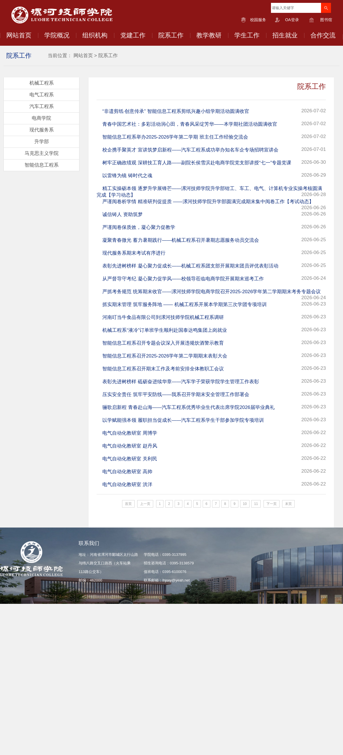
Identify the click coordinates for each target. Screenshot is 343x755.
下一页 (271, 504)
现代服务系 (41, 130)
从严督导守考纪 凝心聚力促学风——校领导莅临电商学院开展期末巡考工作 (183, 278)
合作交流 (323, 35)
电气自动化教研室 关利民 (129, 459)
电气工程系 (41, 94)
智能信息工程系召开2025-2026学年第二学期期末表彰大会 (164, 356)
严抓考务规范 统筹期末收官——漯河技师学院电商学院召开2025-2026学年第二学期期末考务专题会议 (211, 291)
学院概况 (56, 35)
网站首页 (18, 35)
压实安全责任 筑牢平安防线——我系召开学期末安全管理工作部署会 (175, 394)
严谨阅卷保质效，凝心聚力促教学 (138, 227)
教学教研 (209, 35)
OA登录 (292, 19)
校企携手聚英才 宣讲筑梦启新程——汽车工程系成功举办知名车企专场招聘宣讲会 (190, 150)
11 (256, 504)
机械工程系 (41, 83)
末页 (288, 504)
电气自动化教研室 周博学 (129, 433)
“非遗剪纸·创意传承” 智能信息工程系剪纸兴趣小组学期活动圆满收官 (175, 111)
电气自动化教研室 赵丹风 (129, 446)
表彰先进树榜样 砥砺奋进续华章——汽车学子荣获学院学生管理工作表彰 (180, 381)
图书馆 (326, 19)
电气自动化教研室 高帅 (127, 471)
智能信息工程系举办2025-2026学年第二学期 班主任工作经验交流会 (175, 137)
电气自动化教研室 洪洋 (127, 484)
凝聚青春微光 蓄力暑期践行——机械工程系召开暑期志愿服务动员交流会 (180, 240)
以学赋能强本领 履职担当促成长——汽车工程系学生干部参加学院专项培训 (183, 420)
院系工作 (171, 35)
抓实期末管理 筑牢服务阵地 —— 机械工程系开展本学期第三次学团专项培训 (184, 304)
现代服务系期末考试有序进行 (133, 253)
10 (245, 504)
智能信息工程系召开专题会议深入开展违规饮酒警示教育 (163, 343)
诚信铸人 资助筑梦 (122, 214)
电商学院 (41, 118)
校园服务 (258, 19)
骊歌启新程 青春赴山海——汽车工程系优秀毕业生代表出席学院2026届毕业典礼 (188, 407)
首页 (128, 504)
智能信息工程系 (42, 165)
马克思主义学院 (42, 153)
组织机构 (94, 35)
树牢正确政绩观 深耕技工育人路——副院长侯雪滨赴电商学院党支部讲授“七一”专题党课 (196, 162)
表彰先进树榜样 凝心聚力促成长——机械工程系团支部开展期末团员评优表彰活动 (190, 266)
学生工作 (247, 35)
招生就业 (285, 35)
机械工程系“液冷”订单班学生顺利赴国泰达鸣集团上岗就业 (164, 330)
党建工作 (132, 35)
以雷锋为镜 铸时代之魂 (127, 175)
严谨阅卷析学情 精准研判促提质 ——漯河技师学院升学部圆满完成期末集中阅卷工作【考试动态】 (208, 201)
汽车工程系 (41, 106)
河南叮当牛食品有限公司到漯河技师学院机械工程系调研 (163, 317)
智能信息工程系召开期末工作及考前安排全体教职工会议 (163, 368)
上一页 (145, 504)
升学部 (41, 141)
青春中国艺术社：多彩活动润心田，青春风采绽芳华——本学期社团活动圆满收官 (189, 124)
